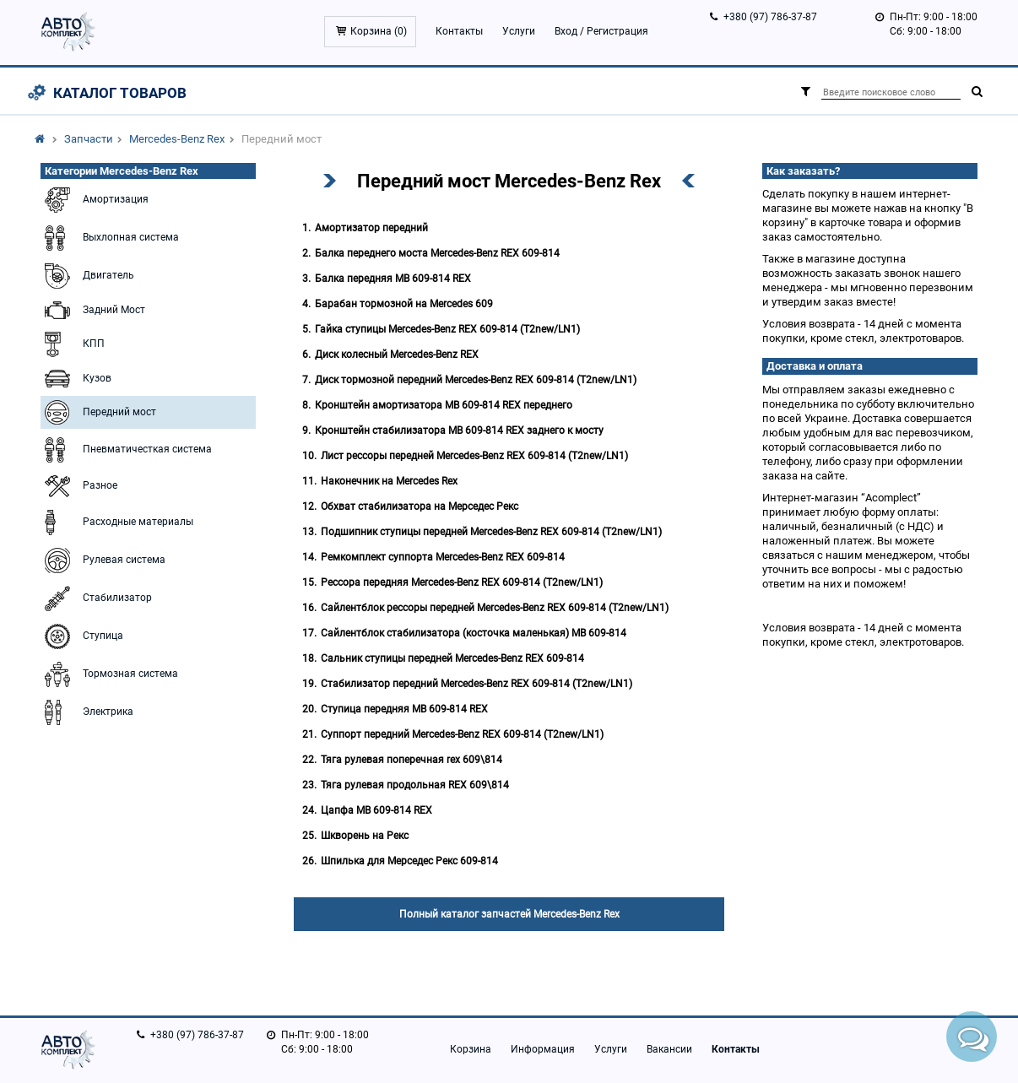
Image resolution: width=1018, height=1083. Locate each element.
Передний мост (98, 412)
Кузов (76, 379)
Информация (543, 1049)
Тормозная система (109, 674)
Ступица (82, 636)
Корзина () (378, 31)
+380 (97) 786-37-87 (770, 17)
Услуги (518, 31)
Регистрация (617, 31)
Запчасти (88, 139)
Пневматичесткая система (126, 450)
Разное (79, 486)
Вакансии (669, 1049)
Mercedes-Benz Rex (177, 139)
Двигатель (87, 276)
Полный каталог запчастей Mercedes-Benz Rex (509, 914)
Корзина (470, 1049)
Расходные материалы (117, 522)
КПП (73, 344)
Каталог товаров (120, 92)
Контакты (459, 31)
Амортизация (95, 200)
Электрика (87, 712)
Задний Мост (93, 310)
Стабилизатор (96, 598)
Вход (566, 31)
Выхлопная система (110, 238)
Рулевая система (103, 560)
